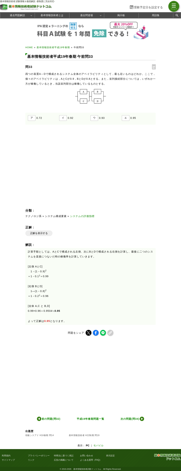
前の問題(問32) (51, 418)
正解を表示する (39, 233)
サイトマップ (8, 460)
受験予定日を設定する (148, 7)
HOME (29, 47)
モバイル (98, 445)
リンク (31, 460)
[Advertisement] (67, 168)
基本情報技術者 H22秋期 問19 (84, 435)
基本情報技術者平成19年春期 (53, 47)
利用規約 (6, 455)
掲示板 (121, 15)
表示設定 (110, 455)
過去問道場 (86, 15)
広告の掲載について (63, 460)
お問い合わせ (86, 455)
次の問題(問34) (130, 418)
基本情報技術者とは (52, 15)
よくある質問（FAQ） (91, 460)
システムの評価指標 (82, 216)
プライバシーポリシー (39, 455)
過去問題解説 (17, 15)
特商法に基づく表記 (63, 455)
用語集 (155, 15)
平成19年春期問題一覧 (90, 418)
